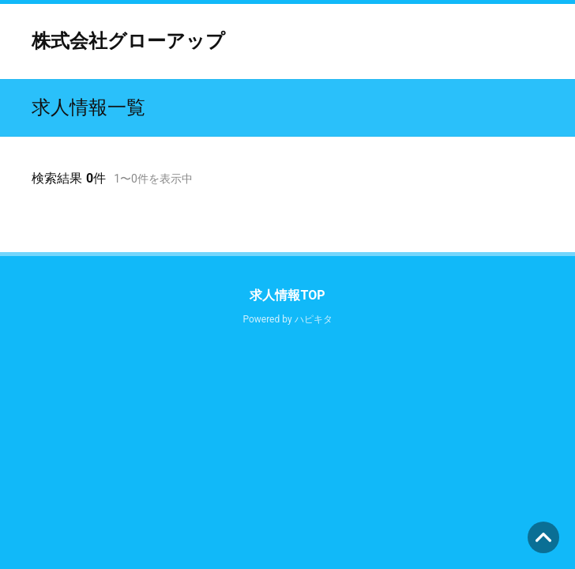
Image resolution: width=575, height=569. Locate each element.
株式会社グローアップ (128, 41)
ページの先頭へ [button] (543, 537)
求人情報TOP (287, 295)
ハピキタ (314, 319)
